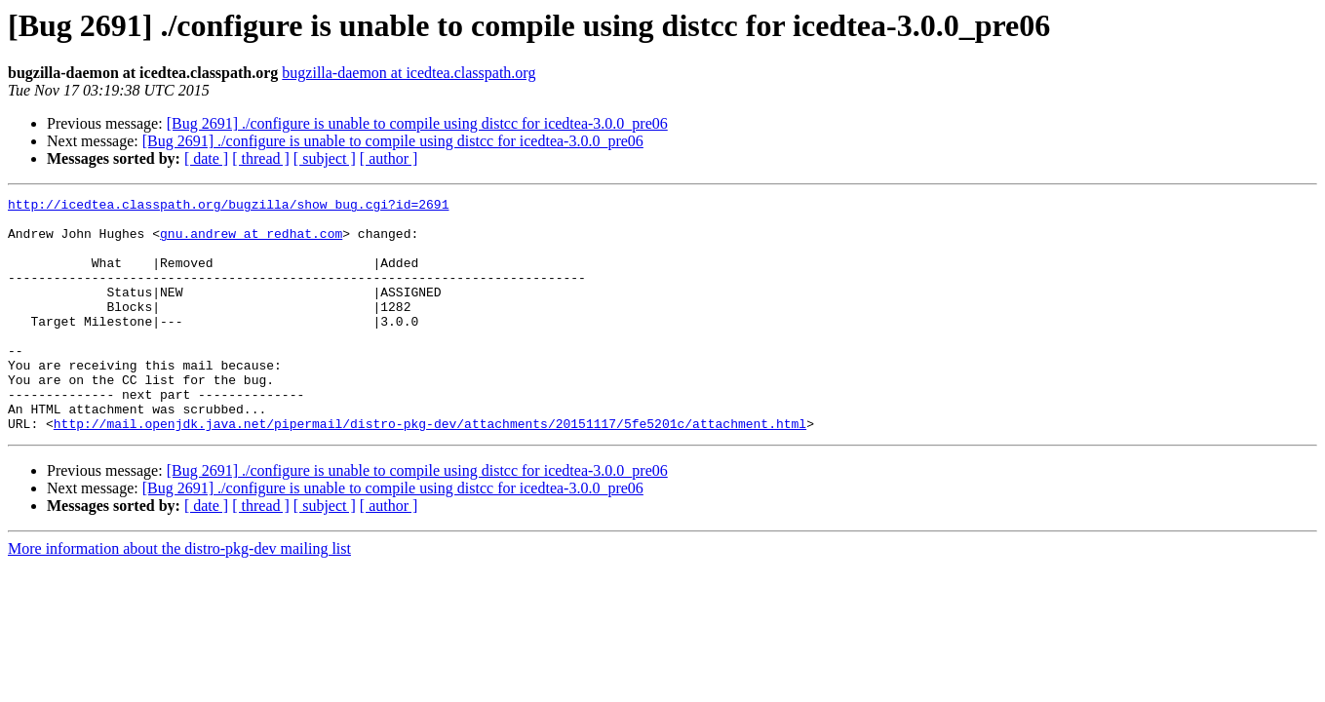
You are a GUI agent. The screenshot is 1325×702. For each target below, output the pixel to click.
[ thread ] (261, 158)
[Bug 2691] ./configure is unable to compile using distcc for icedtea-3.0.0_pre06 (417, 123)
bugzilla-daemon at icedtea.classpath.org (408, 72)
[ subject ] (324, 158)
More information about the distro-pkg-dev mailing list (179, 595)
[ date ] (206, 158)
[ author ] (389, 158)
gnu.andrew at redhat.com (251, 242)
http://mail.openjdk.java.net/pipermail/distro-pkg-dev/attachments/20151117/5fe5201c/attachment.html (430, 470)
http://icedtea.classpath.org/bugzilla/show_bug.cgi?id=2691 (228, 206)
